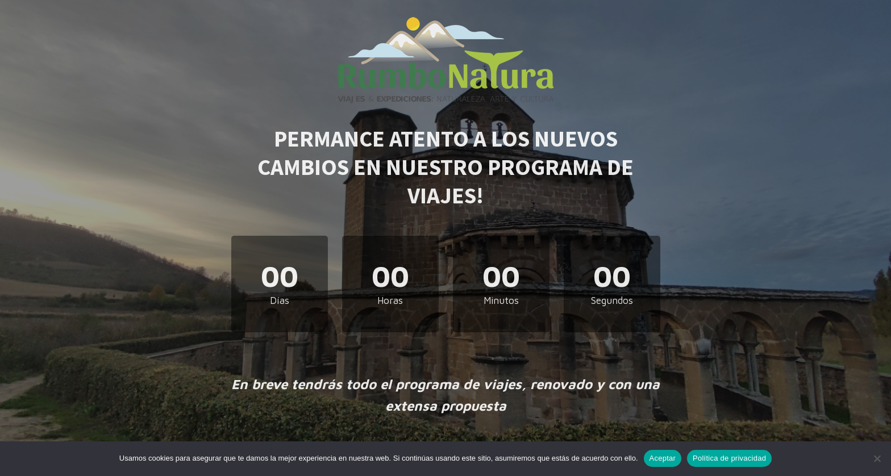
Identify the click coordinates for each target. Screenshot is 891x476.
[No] (876, 458)
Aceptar (662, 458)
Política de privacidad (729, 458)
